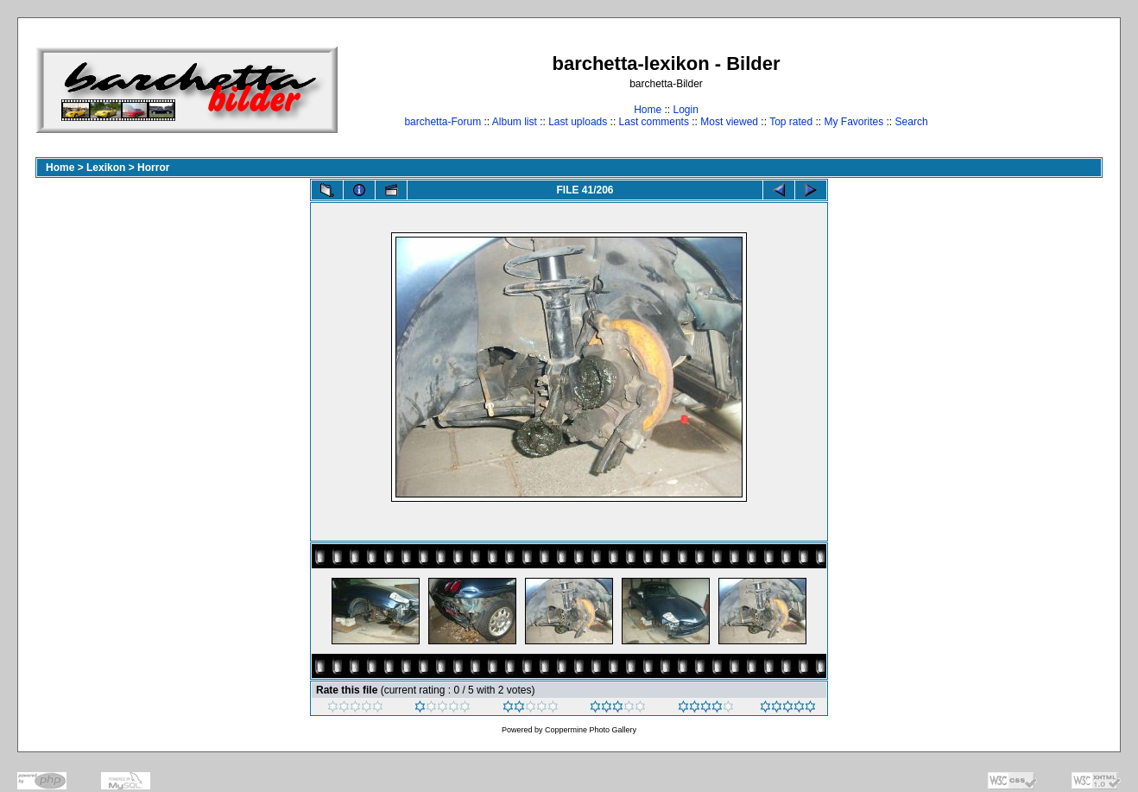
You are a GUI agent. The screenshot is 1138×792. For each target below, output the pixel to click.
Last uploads (577, 122)
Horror (153, 168)
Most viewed (729, 122)
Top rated (790, 122)
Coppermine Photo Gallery (590, 729)
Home (647, 110)
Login (685, 110)
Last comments (654, 122)
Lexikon (105, 168)
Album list (514, 122)
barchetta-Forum (442, 122)
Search (911, 122)
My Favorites (854, 122)
